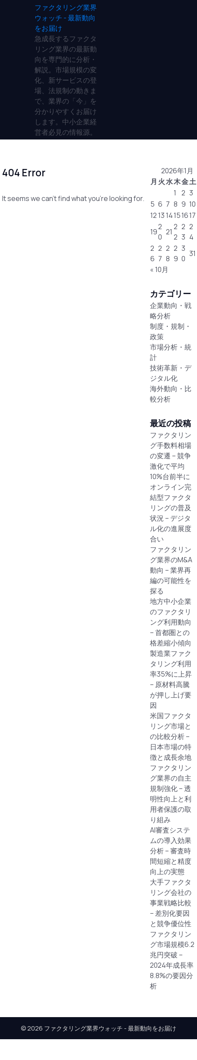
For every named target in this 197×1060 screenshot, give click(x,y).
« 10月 (159, 269)
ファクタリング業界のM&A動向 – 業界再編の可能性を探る (171, 570)
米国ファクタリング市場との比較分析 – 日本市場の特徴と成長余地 (170, 736)
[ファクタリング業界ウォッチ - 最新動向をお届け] (66, 17)
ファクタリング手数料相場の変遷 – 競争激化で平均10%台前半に (170, 455)
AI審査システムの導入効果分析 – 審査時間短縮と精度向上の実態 (170, 850)
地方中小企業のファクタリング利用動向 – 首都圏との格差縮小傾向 (170, 622)
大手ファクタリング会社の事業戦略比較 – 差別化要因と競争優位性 (170, 902)
